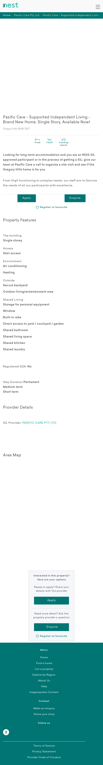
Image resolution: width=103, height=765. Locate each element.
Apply (26, 198)
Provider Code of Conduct (44, 757)
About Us (44, 681)
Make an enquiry (44, 708)
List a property (44, 669)
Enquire (75, 198)
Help (44, 686)
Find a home (44, 663)
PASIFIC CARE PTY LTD (39, 423)
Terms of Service (44, 746)
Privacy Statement (44, 752)
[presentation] (14, 102)
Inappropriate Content (44, 692)
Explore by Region (44, 675)
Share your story (44, 714)
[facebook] (6, 732)
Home (7, 15)
